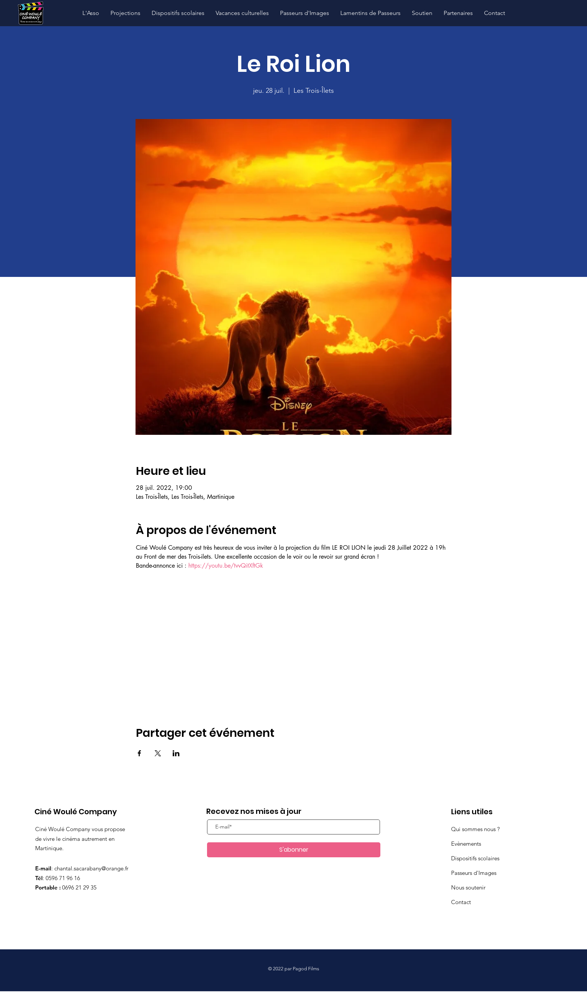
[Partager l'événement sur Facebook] (139, 753)
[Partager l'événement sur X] (157, 753)
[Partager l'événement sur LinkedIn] (176, 753)
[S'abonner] (293, 849)
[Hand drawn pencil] (30, 13)
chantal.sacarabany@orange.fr (91, 868)
